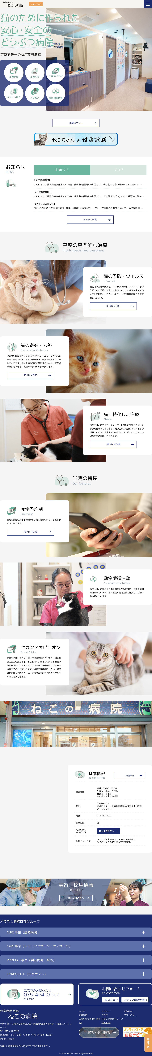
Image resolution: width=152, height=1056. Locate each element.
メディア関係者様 (134, 1000)
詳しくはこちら (76, 898)
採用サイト (35, 4)
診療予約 (148, 1043)
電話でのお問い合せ (41, 994)
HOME (82, 1011)
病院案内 (129, 775)
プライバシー (130, 1015)
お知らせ (105, 1011)
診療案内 (83, 1015)
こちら (30, 1046)
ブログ (104, 1015)
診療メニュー (76, 123)
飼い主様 (110, 1000)
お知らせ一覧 (90, 219)
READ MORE (113, 306)
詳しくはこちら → (108, 831)
